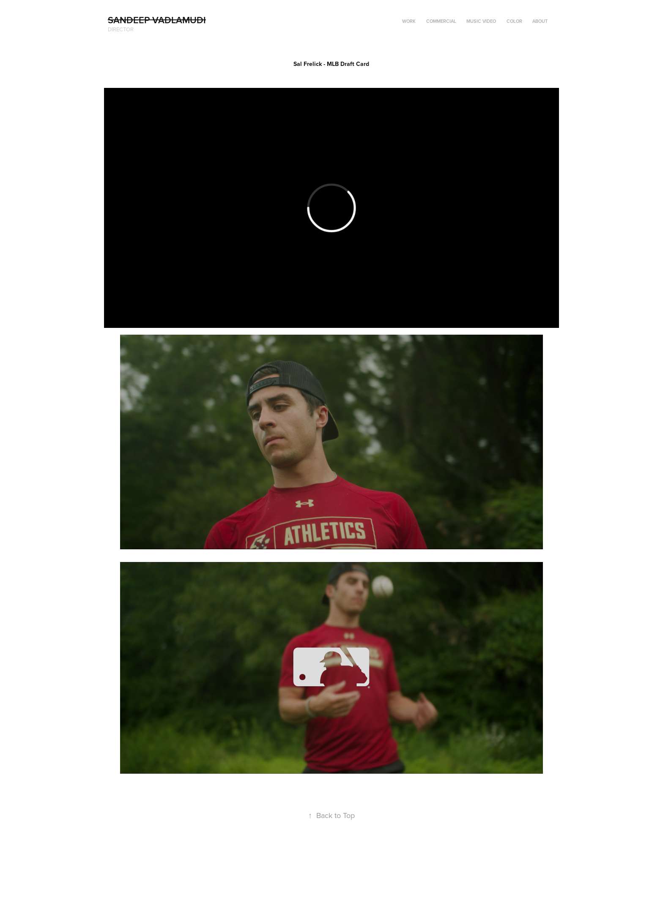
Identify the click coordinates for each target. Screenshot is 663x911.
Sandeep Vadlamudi (157, 20)
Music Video (481, 21)
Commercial (441, 21)
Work (409, 21)
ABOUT (540, 21)
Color (514, 21)
